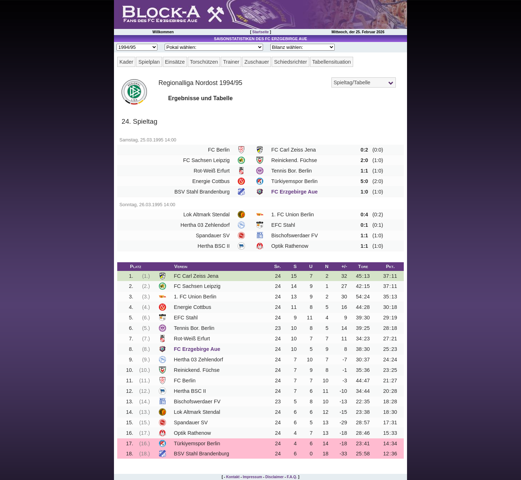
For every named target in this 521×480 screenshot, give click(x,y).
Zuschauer (256, 62)
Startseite (260, 32)
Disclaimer (274, 477)
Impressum (252, 477)
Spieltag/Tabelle (352, 82)
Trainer (231, 62)
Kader (126, 62)
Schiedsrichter (290, 62)
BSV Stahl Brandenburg (202, 192)
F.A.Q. (292, 477)
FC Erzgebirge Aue (294, 192)
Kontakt (233, 477)
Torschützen (204, 62)
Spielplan (149, 62)
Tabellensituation (331, 62)
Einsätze (175, 62)
